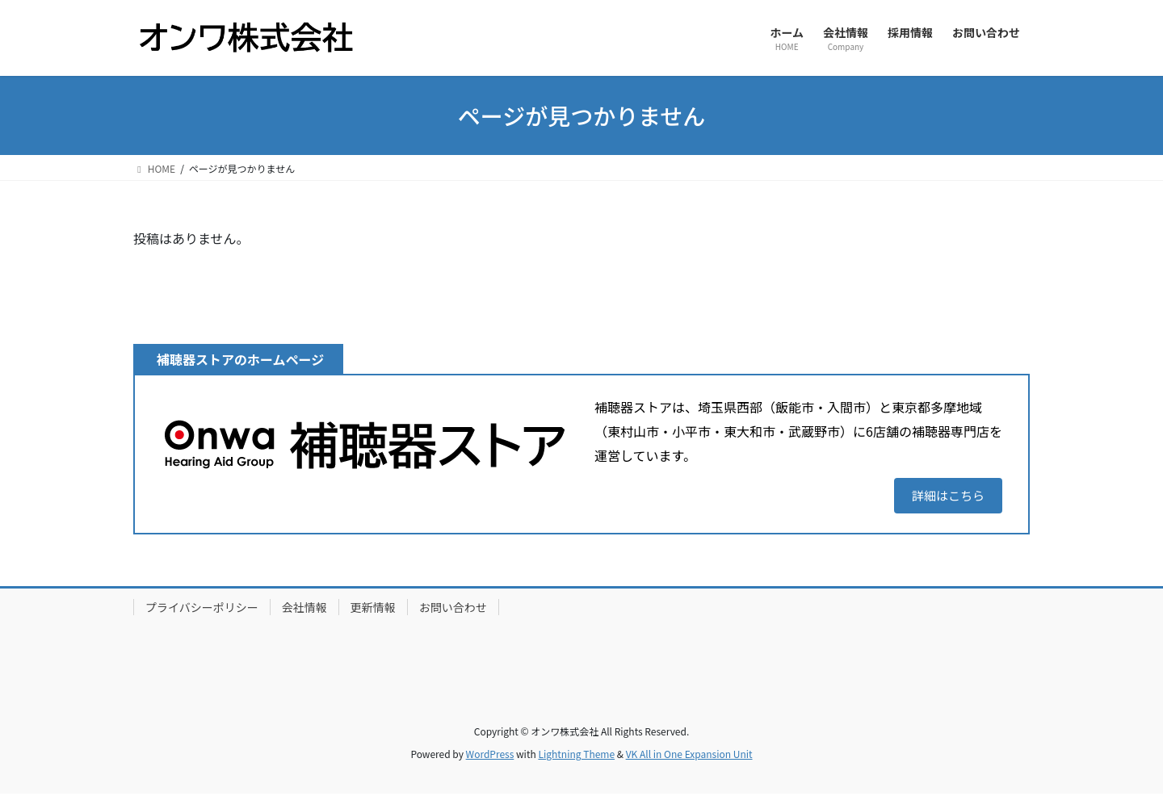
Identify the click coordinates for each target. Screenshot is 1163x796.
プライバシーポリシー (201, 609)
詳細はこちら (945, 496)
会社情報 (304, 609)
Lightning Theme (576, 756)
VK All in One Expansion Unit (689, 756)
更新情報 (373, 609)
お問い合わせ (453, 609)
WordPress (490, 756)
